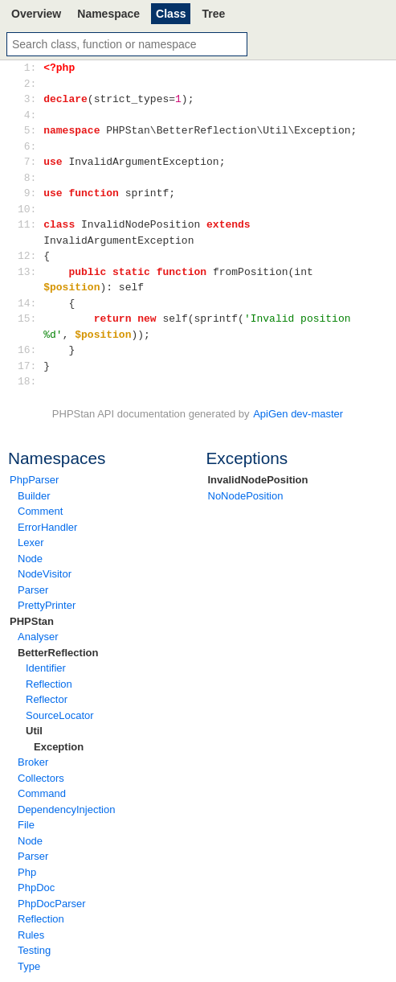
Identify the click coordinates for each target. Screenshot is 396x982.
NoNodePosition (246, 496)
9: (30, 193)
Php (27, 872)
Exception (59, 747)
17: (30, 366)
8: (30, 178)
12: (30, 256)
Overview (36, 13)
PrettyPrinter (47, 605)
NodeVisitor (44, 574)
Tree (213, 13)
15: (30, 318)
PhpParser (34, 480)
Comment (40, 511)
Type (29, 966)
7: (30, 161)
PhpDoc (36, 887)
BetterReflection (58, 653)
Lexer (31, 542)
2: (30, 83)
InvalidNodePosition (258, 480)
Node (30, 559)
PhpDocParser (52, 904)
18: (30, 381)
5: (30, 130)
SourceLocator (60, 715)
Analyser (38, 637)
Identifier (46, 668)
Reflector (46, 699)
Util (34, 731)
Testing (34, 950)
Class (171, 13)
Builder (34, 496)
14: (30, 303)
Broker (33, 762)
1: (30, 67)
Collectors (41, 778)
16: (30, 350)
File (26, 825)
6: (30, 146)
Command (42, 793)
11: (30, 224)
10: (30, 209)
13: (30, 272)
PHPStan (32, 621)
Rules (31, 935)
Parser (33, 590)
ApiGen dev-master (298, 414)
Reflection (49, 684)
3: (30, 99)
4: (30, 115)
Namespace (108, 13)
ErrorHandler (47, 527)
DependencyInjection (66, 809)
